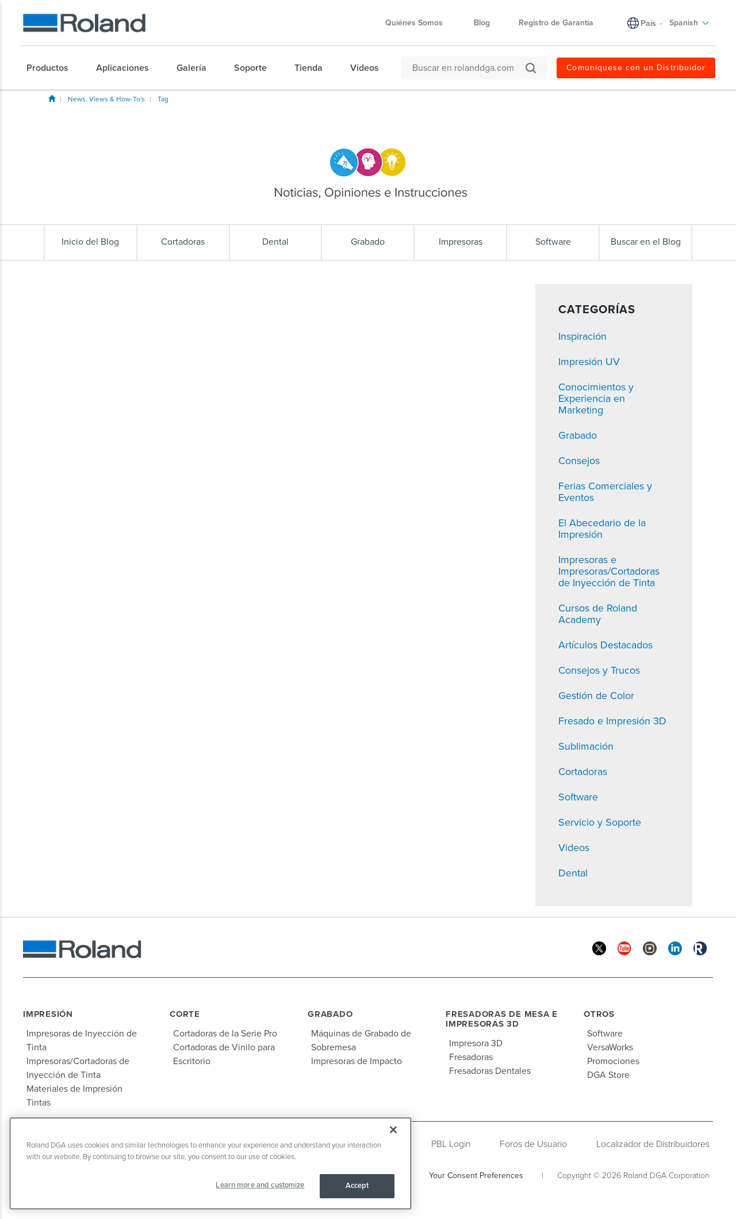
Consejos (579, 460)
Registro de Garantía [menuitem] (556, 23)
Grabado (577, 435)
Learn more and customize (260, 1185)
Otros (599, 1014)
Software (578, 797)
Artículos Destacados (605, 645)
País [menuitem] (648, 23)
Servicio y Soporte (599, 822)
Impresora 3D (476, 1043)
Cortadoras (582, 771)
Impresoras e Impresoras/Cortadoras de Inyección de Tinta (609, 571)
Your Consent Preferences (476, 1175)
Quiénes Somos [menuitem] (419, 23)
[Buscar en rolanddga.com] (468, 68)
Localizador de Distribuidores (653, 1144)
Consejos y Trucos (599, 670)
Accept (357, 1185)
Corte (185, 1014)
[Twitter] (599, 947)
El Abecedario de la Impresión (602, 529)
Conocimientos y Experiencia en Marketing (596, 398)
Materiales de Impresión (74, 1089)
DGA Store (608, 1075)
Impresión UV (589, 361)
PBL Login (451, 1144)
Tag (163, 99)
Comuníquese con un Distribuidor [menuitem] (636, 68)
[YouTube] (624, 947)
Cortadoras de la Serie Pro (225, 1033)
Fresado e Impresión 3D (612, 721)
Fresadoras (471, 1057)
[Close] (393, 1129)
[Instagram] (650, 947)
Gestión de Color (596, 695)
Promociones (613, 1061)
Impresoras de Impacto (356, 1061)
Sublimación (586, 746)
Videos (573, 847)
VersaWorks (610, 1047)
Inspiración (582, 336)
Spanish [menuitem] (689, 23)
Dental (573, 873)
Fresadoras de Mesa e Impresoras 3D (502, 1019)
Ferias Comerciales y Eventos (605, 492)
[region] (210, 1163)
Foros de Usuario (533, 1144)
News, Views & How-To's (106, 99)
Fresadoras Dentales (490, 1071)
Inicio (51, 98)
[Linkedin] (675, 947)
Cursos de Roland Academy (597, 614)
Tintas (38, 1102)
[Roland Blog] (700, 947)
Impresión (48, 1014)
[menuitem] (53, 68)
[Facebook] (574, 947)
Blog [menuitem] (482, 23)
